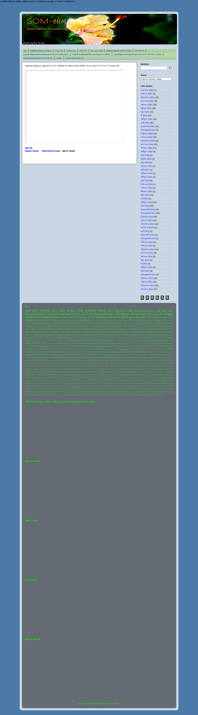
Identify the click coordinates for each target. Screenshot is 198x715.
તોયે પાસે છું (125, 375)
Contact (59, 58)
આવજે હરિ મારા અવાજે (142, 360)
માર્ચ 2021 (145, 123)
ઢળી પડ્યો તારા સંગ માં (48, 375)
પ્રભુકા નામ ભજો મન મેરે (89, 380)
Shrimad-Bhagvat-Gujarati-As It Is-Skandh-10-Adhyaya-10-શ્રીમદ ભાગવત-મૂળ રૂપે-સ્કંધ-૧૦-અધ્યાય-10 (105, 340)
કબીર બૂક (121, 363)
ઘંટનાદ (157, 369)
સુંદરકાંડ (120, 311)
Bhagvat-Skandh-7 (136, 317)
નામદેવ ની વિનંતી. (86, 377)
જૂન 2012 (145, 260)
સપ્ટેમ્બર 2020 (147, 144)
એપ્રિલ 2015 (147, 177)
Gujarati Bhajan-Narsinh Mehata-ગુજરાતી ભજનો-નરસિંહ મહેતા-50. (116, 326)
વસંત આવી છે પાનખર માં (93, 389)
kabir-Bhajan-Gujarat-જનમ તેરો (150, 357)
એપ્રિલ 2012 (147, 267)
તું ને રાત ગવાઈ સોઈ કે (90, 375)
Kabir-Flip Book (108, 335)
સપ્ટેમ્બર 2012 (147, 253)
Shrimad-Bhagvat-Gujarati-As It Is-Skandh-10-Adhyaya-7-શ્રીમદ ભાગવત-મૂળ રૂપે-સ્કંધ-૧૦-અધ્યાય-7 (61, 355)
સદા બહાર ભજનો (97, 51)
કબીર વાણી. (157, 363)
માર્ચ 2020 (145, 155)
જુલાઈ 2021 (146, 108)
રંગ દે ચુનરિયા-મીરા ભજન (133, 386)
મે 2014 (144, 198)
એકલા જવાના (48, 363)
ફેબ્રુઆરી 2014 (148, 209)
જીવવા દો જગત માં (67, 372)
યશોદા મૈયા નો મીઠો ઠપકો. (112, 386)
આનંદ (104, 360)
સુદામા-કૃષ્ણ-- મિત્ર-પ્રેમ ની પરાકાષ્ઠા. (49, 394)
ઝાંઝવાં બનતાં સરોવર (162, 372)
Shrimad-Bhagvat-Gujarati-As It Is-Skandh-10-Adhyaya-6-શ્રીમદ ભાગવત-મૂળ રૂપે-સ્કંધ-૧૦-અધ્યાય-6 (133, 352)
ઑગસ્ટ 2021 (146, 104)
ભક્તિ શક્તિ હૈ (30, 383)
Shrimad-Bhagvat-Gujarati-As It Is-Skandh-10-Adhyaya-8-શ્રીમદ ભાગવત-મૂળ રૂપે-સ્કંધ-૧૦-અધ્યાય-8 (137, 355)
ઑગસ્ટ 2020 (146, 148)
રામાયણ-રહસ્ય (86, 317)
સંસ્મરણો (107, 392)
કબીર (70, 317)
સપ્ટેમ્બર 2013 (147, 227)
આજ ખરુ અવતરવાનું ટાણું (61, 360)
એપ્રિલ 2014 (147, 202)
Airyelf (81, 703)
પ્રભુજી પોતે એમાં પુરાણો (109, 380)
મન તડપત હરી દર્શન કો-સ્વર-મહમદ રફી (100, 383)
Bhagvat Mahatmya (146, 320)
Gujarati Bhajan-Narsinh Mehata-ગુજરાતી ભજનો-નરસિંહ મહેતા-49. (64, 326)
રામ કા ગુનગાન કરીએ (165, 386)
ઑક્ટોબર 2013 (147, 224)
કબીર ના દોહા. (110, 363)
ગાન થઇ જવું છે (66, 369)
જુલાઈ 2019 (146, 159)
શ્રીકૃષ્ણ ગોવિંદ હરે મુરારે (93, 392)
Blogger (104, 703)
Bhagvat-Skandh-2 (160, 317)
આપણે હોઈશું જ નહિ (116, 360)
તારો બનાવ (76, 375)
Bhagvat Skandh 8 (131, 314)
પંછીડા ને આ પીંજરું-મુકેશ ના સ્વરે (115, 377)
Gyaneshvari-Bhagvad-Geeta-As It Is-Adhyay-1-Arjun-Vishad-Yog (129, 332)
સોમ (28, 311)
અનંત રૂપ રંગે (32, 360)
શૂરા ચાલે (79, 392)
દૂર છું (149, 375)
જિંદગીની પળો (53, 372)
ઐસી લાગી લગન (61, 363)
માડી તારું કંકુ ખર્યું (158, 383)
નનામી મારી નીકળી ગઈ (69, 377)
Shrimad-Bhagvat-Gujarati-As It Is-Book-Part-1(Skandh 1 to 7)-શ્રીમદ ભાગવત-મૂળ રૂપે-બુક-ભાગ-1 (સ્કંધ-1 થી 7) (95, 337)
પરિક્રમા (28, 380)
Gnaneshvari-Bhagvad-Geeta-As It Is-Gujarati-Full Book (63, 323)
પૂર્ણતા (63, 380)
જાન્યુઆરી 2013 (148, 238)
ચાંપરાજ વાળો (139, 51)
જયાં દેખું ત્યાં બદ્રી (38, 372)
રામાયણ (45, 311)
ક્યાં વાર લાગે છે (156, 366)
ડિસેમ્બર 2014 (147, 184)
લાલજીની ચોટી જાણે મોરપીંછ (71, 389)
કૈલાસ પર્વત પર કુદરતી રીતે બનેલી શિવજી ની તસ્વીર (112, 366)
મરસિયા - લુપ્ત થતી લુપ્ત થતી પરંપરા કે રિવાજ (133, 383)
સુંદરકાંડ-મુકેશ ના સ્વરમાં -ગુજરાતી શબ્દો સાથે (152, 392)
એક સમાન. (36, 363)
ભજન (165, 311)
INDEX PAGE (32, 151)
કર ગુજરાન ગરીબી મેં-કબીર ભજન (39, 366)
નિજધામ (98, 377)
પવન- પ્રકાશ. (39, 380)
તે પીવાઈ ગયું (105, 375)
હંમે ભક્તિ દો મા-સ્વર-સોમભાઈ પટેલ (109, 394)
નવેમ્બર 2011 (146, 282)
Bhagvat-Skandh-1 (51, 317)
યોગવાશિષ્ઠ (83, 320)
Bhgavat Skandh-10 (32, 323)
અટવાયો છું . (168, 357)
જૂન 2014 (145, 195)
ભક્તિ (169, 380)
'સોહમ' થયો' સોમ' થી (98, 320)
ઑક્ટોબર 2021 (147, 97)
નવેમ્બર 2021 (146, 94)
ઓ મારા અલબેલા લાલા (78, 363)
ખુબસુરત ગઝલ (38, 369)
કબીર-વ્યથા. (169, 363)
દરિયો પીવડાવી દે (138, 375)
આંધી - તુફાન (44, 360)
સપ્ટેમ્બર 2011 (147, 289)
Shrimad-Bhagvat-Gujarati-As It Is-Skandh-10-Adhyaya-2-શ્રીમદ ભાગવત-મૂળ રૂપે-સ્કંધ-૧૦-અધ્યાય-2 (120, 346)
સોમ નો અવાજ (88, 394)
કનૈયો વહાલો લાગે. (95, 363)
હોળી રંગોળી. (156, 394)
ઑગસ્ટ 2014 (146, 191)
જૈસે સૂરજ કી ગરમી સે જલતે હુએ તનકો (102, 372)
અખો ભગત (83, 51)
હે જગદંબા (139, 394)
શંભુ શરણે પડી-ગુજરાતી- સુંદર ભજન (158, 389)
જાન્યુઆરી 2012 (148, 274)
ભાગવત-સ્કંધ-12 (43, 383)
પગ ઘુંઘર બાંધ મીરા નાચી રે (139, 377)
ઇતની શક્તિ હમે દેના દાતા (162, 360)
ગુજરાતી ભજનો (95, 311)
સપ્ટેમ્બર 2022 (147, 90)
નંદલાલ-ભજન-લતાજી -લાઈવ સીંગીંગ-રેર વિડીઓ (41, 377)
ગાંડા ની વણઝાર (52, 369)
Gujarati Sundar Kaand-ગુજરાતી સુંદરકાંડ (38, 58)
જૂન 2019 (145, 162)
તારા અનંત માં (64, 375)
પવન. (48, 380)
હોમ (25, 51)
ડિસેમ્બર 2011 (147, 278)
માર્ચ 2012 (145, 271)
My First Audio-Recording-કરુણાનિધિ (131, 335)
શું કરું (71, 392)
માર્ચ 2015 (145, 180)
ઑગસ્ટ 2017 (146, 166)
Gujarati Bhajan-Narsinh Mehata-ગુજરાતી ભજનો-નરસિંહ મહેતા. (46, 54)
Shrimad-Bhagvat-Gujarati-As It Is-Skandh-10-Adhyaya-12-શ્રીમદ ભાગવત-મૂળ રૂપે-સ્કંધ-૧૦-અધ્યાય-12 (114, 343)
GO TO (29, 148)
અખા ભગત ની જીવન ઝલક (53, 320)
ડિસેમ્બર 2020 (147, 133)
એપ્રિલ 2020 (147, 151)
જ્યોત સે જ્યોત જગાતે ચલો (142, 372)
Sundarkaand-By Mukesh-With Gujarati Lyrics (119, 357)
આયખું (128, 360)
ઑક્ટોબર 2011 (147, 285)
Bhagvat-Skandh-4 (35, 314)
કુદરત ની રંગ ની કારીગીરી (82, 366)
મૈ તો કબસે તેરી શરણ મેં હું (68, 386)
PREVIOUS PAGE (51, 151)
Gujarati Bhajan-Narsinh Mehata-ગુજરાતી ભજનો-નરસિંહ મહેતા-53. (121, 329)
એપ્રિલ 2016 (147, 173)
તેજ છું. (115, 375)
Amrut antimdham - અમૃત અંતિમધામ (122, 320)
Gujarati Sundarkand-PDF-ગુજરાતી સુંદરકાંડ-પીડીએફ (91, 54)
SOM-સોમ (46, 21)
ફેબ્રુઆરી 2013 (148, 235)
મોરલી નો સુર (95, 386)
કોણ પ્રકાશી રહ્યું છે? (140, 366)
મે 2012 (144, 264)
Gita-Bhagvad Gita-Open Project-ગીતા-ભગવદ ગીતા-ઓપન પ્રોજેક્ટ (137, 54)
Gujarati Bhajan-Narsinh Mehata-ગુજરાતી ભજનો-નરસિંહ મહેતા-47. (110, 323)
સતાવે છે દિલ (118, 392)
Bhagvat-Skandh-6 (110, 317)
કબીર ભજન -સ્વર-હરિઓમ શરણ (139, 363)
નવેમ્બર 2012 (146, 246)
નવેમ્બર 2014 (146, 188)
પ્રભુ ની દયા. (72, 380)
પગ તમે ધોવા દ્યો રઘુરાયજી (161, 377)
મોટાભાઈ (72, 320)
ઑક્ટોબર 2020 (147, 141)
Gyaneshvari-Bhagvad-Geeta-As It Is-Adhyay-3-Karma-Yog (78, 335)
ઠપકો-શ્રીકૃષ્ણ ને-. (31, 375)
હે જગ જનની (128, 394)
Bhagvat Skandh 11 (163, 320)
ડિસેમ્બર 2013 (147, 217)
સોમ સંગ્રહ (67, 311)
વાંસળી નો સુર (110, 389)
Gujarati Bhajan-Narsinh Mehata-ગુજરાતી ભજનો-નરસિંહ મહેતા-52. (69, 329)
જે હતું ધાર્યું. (81, 372)
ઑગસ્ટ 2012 (146, 256)
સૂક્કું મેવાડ (77, 394)
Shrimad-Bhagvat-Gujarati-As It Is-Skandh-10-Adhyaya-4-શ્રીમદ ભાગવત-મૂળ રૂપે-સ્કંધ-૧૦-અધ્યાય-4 (126, 349)
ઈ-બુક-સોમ (59, 51)
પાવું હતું (55, 380)
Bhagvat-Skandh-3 (145, 311)
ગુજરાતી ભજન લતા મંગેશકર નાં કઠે (98, 369)
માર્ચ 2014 (145, 206)
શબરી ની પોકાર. (30, 392)
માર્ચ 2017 (145, 170)
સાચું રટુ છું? (129, 392)
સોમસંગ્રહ (152, 314)
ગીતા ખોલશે (79, 369)
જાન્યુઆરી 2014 (148, 213)
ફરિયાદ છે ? (125, 380)
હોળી (147, 394)
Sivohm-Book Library (73, 58)
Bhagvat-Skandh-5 (104, 314)
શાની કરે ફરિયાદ (60, 392)
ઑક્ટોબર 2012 (147, 249)
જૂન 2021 (145, 112)
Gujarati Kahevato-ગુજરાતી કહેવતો (118, 51)
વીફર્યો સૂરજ (122, 389)
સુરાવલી (67, 394)
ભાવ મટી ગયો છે (57, 383)
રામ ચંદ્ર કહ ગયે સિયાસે (36, 389)
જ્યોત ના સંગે (124, 372)
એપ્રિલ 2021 (147, 119)
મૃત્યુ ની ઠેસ (51, 386)
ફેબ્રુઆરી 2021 (148, 126)
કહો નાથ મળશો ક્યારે (62, 366)
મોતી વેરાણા (84, 386)
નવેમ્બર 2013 (146, 220)
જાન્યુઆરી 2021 (148, 130)
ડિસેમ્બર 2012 (147, 242)
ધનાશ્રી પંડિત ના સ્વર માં (162, 375)
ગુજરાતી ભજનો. (119, 369)
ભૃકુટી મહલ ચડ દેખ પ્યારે (75, 383)
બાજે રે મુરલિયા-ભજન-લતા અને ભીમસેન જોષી (148, 380)
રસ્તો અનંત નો (150, 386)
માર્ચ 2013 (145, 231)
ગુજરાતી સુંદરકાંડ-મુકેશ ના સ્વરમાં (140, 369)
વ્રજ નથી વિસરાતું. (136, 389)
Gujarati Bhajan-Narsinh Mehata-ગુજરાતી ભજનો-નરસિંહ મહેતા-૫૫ (77, 332)
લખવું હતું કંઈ (53, 389)
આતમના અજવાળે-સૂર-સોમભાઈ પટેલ (86, 360)
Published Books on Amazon (40, 51)
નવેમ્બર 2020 (146, 137)
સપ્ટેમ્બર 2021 (147, 101)
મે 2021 (144, 115)
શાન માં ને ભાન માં (45, 392)
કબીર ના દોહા (71, 51)
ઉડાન (27, 363)
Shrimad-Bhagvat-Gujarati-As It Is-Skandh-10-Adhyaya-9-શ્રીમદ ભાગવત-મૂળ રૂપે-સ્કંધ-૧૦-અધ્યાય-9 (63, 357)
